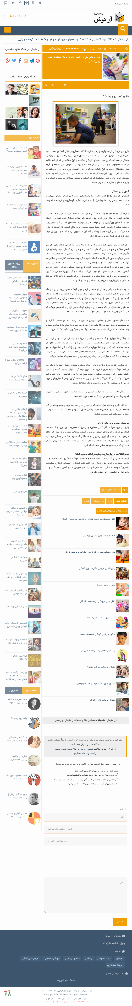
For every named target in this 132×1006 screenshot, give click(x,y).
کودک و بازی (26, 39)
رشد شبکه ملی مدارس (110, 489)
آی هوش (122, 39)
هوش (90, 749)
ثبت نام (19, 16)
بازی (110, 501)
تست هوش (66, 749)
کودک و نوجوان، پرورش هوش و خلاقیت (61, 39)
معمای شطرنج (81, 753)
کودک (86, 501)
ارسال (120, 922)
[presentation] (58, 861)
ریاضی (83, 749)
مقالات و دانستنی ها (101, 39)
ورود (6, 16)
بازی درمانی (98, 501)
